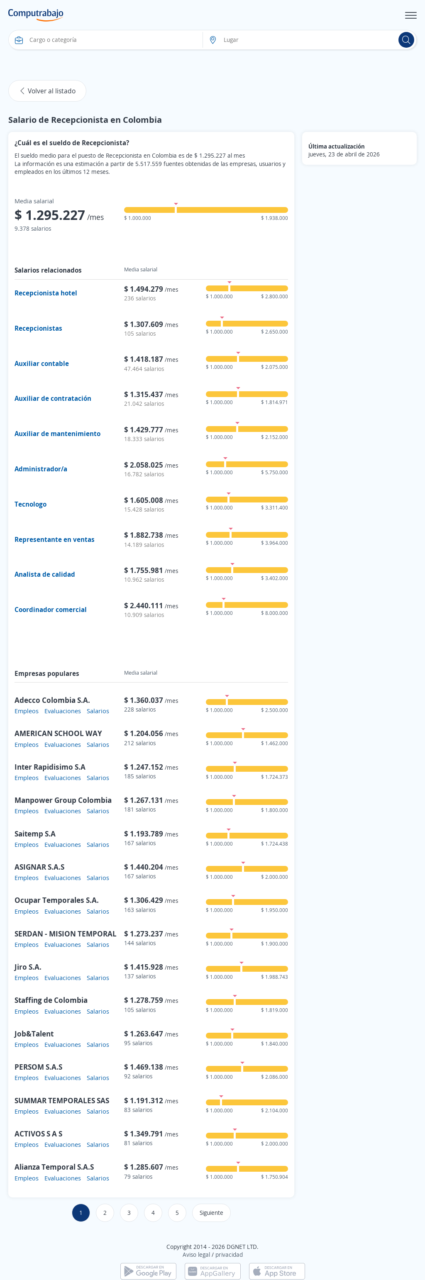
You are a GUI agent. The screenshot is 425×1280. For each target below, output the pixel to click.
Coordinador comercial (51, 609)
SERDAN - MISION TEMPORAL (66, 934)
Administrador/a (41, 468)
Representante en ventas (55, 539)
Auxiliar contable (42, 363)
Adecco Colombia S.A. (52, 700)
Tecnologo (30, 504)
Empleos (27, 711)
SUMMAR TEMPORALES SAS (62, 1100)
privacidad (229, 1254)
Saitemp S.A (35, 834)
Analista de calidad (45, 574)
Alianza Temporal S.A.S (54, 1167)
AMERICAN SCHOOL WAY (58, 733)
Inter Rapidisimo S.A (50, 767)
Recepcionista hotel (46, 292)
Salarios (98, 711)
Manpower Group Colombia (63, 800)
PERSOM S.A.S (38, 1067)
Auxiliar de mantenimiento (57, 433)
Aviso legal (196, 1254)
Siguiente (211, 1213)
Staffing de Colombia (51, 1000)
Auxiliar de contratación (53, 398)
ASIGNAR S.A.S (39, 867)
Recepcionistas (38, 328)
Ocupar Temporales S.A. (57, 900)
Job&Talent (34, 1034)
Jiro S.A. (28, 967)
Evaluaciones (62, 711)
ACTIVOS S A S (38, 1134)
